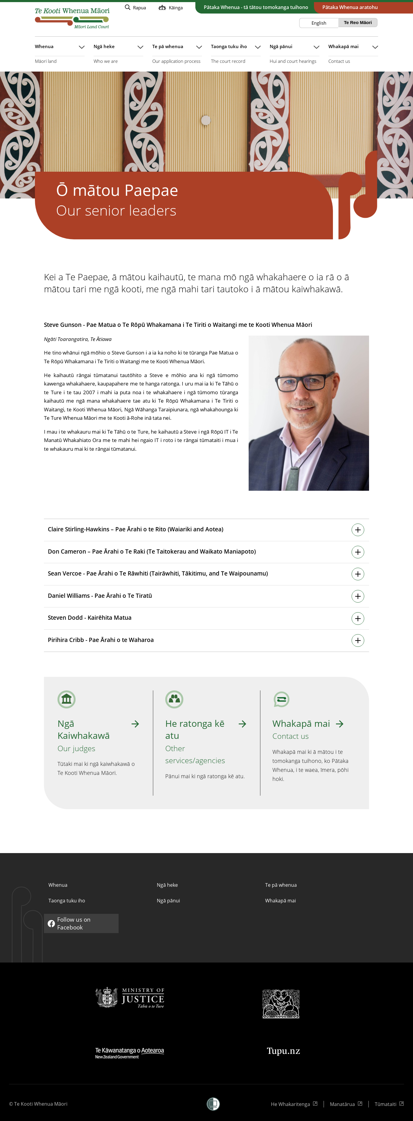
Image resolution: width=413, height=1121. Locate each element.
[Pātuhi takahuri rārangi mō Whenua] (60, 57)
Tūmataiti (389, 1104)
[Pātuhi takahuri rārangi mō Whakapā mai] (353, 57)
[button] (213, 1104)
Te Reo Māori (358, 22)
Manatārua (346, 1104)
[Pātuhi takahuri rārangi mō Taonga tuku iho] (236, 57)
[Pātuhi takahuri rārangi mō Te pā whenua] (177, 57)
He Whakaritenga (291, 1104)
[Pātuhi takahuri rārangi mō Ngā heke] (118, 57)
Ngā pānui (168, 900)
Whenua (57, 885)
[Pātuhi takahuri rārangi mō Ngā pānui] (294, 57)
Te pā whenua (281, 885)
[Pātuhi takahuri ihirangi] (206, 530)
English (319, 23)
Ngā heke (167, 885)
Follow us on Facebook (70, 923)
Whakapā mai (280, 900)
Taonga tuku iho (66, 900)
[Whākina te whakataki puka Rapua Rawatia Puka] (135, 7)
